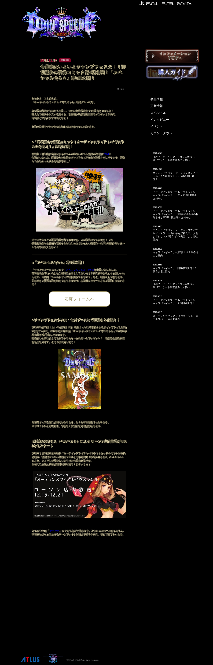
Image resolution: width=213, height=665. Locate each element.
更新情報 (156, 106)
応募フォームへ (79, 299)
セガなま (54, 531)
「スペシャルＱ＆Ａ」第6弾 (79, 270)
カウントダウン (161, 133)
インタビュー (159, 119)
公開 (106, 154)
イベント (156, 126)
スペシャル (158, 113)
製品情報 (156, 99)
